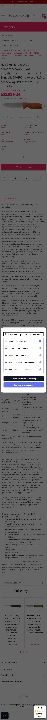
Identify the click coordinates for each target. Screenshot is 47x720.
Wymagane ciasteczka (18, 341)
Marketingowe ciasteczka (19, 348)
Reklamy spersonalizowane (20, 369)
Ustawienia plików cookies (22, 334)
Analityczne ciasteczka (18, 355)
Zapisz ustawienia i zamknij (23, 378)
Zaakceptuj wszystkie (23, 385)
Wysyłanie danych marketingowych (23, 362)
